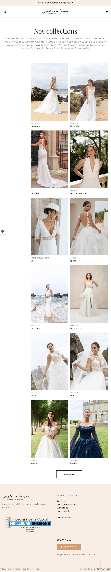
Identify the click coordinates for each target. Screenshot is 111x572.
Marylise (74, 191)
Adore (33, 191)
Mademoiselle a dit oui (41, 258)
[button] (69, 547)
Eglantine (35, 123)
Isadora (34, 460)
